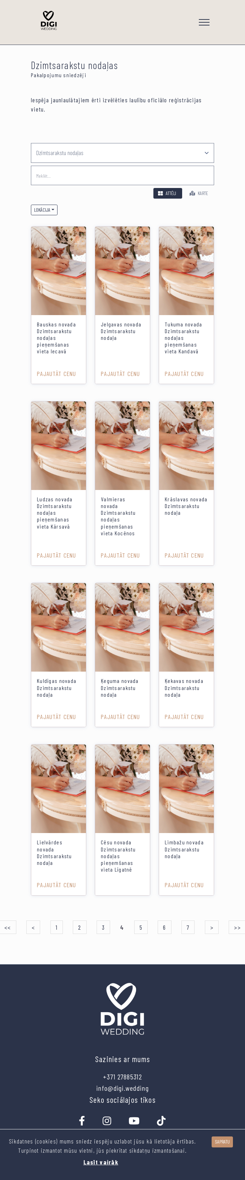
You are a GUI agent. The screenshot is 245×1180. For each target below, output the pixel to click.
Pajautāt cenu (56, 373)
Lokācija (42, 210)
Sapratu (222, 1142)
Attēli (166, 193)
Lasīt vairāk (100, 1162)
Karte (198, 193)
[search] (122, 175)
